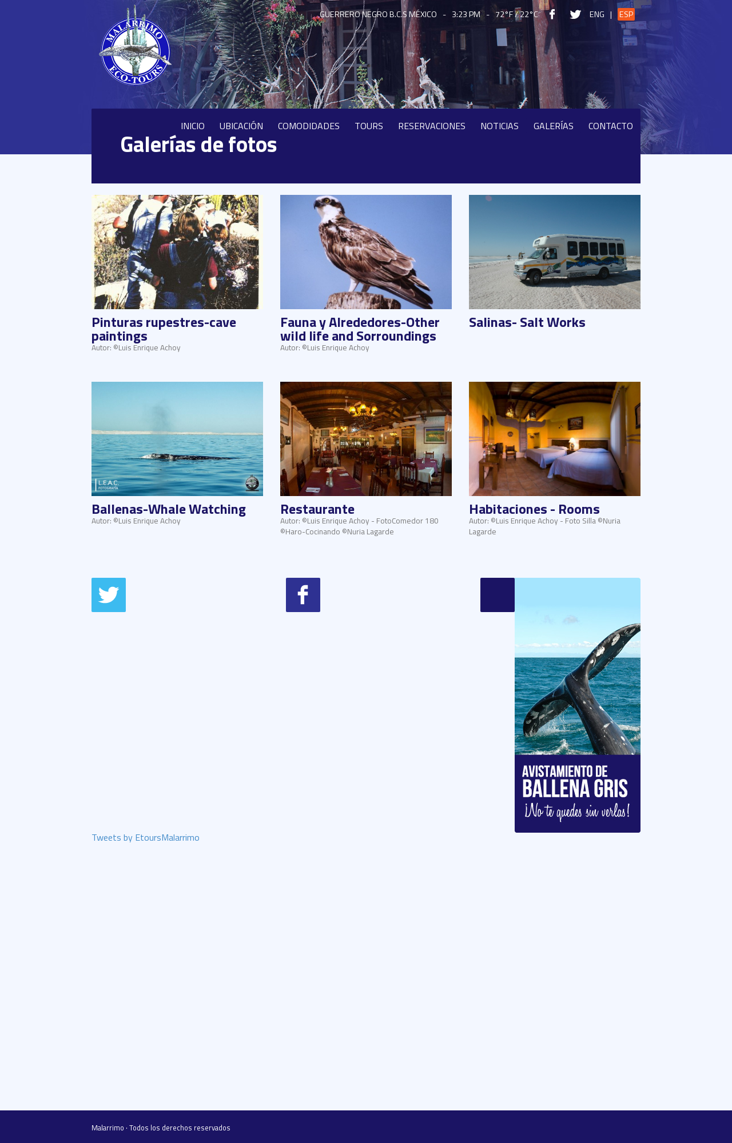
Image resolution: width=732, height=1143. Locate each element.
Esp (626, 14)
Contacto (610, 126)
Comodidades (309, 126)
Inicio (193, 126)
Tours (369, 126)
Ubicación (241, 126)
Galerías (554, 126)
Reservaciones (432, 126)
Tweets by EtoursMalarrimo (146, 838)
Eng (597, 14)
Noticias (499, 126)
